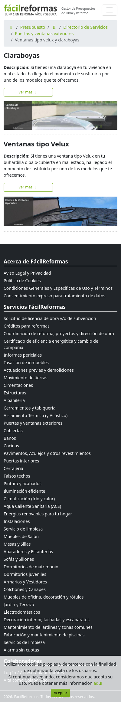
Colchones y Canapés (25, 589)
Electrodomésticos (22, 612)
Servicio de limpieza (23, 529)
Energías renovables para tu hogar (38, 514)
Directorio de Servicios (85, 27)
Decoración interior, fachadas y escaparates (47, 619)
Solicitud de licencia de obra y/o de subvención (50, 318)
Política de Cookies (22, 280)
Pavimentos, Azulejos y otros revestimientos (47, 453)
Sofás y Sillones (19, 559)
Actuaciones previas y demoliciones (39, 370)
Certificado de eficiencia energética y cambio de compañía (51, 344)
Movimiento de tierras (25, 377)
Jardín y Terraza (19, 604)
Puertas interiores (21, 461)
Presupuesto (32, 27)
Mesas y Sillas (17, 544)
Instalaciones (17, 521)
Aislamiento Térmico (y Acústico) (35, 415)
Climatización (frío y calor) (29, 498)
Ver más (28, 92)
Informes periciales (23, 355)
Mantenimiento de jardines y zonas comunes (48, 627)
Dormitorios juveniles (25, 574)
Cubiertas (13, 430)
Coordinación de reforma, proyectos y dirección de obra (59, 333)
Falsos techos (17, 476)
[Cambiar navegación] (109, 10)
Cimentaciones (18, 385)
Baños (10, 438)
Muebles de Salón (21, 536)
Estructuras (15, 393)
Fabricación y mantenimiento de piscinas (44, 635)
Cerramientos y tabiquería (29, 408)
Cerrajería (13, 468)
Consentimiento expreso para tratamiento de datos (54, 296)
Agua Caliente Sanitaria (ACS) (32, 506)
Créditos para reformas (27, 326)
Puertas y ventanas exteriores (44, 33)
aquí (97, 683)
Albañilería (14, 400)
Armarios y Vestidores (25, 582)
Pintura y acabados (22, 483)
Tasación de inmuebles (26, 362)
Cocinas (11, 446)
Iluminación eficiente (24, 491)
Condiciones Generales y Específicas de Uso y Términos (58, 288)
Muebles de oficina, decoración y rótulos (43, 597)
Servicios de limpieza (24, 642)
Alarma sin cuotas (21, 650)
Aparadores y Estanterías (28, 551)
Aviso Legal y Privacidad (27, 273)
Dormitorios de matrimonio (31, 567)
